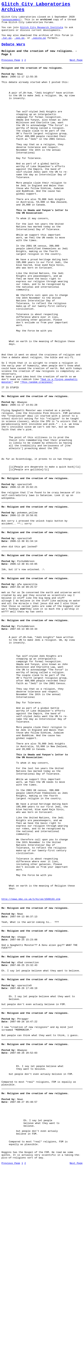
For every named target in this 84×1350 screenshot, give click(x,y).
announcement (11, 22)
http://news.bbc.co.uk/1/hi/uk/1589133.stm (30, 1051)
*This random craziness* (36, 450)
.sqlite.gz (39, 43)
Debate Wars (13, 51)
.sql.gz (19, 43)
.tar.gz (6, 43)
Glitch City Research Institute (41, 31)
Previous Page (10, 68)
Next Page (76, 68)
